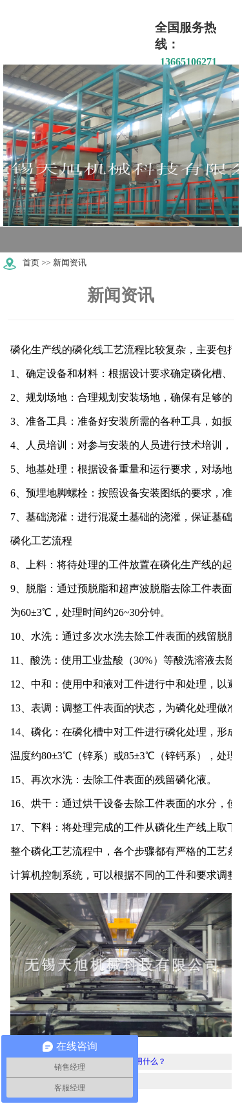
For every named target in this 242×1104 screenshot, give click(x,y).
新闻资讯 (69, 262)
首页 (31, 262)
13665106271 (188, 61)
